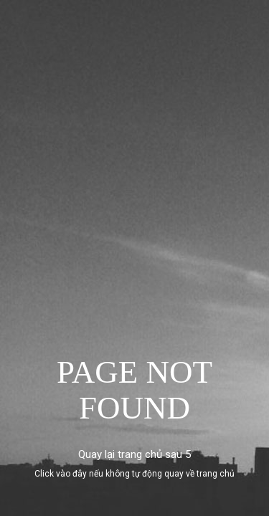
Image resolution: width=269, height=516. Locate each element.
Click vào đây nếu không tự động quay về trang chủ (134, 474)
